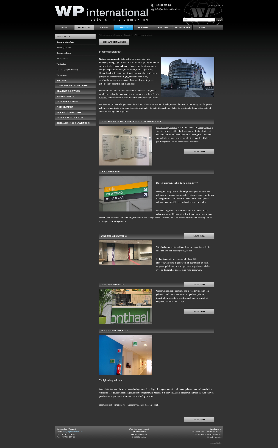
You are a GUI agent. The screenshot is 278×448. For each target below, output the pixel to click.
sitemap (213, 443)
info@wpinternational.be (72, 431)
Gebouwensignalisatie (166, 127)
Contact (123, 27)
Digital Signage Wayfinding (67, 69)
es (219, 5)
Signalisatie (128, 35)
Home (65, 27)
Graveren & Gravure (68, 91)
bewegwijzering (205, 127)
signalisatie (202, 131)
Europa (102, 97)
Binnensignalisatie (64, 53)
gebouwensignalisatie (114, 42)
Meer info (199, 151)
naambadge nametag (68, 102)
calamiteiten (187, 138)
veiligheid (164, 138)
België (151, 94)
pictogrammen (65, 107)
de (222, 5)
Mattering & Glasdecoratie (72, 86)
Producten (118, 35)
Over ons (143, 27)
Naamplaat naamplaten (70, 117)
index (219, 443)
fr (212, 5)
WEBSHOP (163, 27)
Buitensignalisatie (64, 47)
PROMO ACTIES (182, 27)
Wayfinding (61, 64)
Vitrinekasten (62, 75)
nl (209, 5)
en (215, 5)
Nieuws (104, 27)
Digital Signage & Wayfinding (73, 123)
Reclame (61, 80)
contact (108, 404)
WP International (105, 35)
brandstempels (65, 96)
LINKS (202, 27)
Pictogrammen (62, 58)
